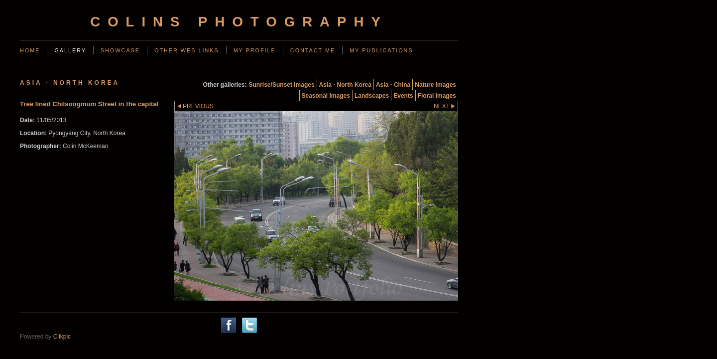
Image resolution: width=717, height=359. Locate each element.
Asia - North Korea (345, 84)
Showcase (120, 50)
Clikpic (62, 336)
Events (403, 95)
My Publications (381, 50)
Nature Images (435, 84)
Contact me (312, 50)
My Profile (255, 50)
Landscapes (372, 95)
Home (30, 50)
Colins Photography (239, 21)
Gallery (70, 50)
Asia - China (393, 84)
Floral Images (437, 95)
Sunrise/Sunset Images (282, 84)
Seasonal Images (326, 95)
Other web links (186, 50)
